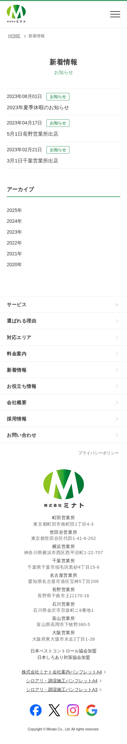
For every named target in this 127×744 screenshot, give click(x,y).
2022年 (14, 243)
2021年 (14, 253)
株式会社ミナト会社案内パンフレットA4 (62, 671)
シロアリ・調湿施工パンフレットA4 (62, 680)
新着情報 (16, 370)
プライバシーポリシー (98, 453)
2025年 (14, 210)
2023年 (14, 232)
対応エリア (19, 337)
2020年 (14, 264)
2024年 (14, 221)
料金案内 (16, 353)
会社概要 (16, 402)
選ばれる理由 (22, 321)
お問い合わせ (22, 435)
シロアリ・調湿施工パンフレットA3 (62, 689)
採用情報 (16, 419)
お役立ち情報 (22, 386)
